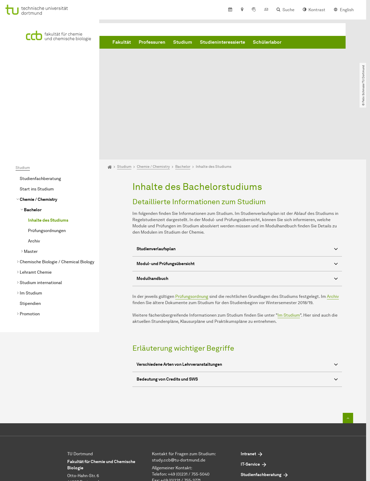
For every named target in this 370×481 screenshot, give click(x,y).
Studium (182, 42)
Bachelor (33, 151)
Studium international (41, 224)
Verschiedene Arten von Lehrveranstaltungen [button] (237, 306)
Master (31, 192)
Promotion (30, 255)
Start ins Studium (37, 130)
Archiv (34, 182)
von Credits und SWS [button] (237, 321)
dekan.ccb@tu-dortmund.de (193, 428)
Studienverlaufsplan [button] (237, 191)
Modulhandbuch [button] (237, 221)
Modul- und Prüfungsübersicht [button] (237, 206)
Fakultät (121, 42)
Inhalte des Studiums (48, 161)
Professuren (152, 42)
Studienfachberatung (40, 120)
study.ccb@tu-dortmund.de (178, 401)
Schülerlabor (267, 42)
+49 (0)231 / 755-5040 (189, 415)
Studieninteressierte (222, 42)
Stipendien (30, 244)
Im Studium (31, 234)
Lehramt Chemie (36, 213)
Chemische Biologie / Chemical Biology (57, 203)
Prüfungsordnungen (47, 172)
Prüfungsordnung (191, 238)
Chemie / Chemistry (38, 140)
